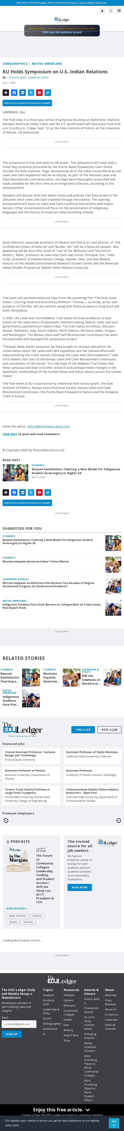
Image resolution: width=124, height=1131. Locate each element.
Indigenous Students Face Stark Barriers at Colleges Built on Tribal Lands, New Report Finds (52, 606)
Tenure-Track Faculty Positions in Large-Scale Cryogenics (27, 791)
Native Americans (47, 64)
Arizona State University (20, 759)
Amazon (37, 923)
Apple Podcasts (17, 923)
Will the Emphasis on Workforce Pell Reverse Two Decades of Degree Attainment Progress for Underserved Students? (48, 584)
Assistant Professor (79, 770)
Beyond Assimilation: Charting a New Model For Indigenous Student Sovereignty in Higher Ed (76, 471)
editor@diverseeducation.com (48, 426)
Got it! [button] (114, 1123)
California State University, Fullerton (89, 756)
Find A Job (83, 729)
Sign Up (11, 1041)
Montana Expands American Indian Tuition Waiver (36, 561)
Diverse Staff (18, 77)
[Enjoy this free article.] (62, 1110)
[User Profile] (102, 10)
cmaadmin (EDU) (38, 77)
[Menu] (119, 10)
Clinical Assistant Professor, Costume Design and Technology (30, 753)
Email (5, 1025)
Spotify (13, 929)
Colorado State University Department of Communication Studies (91, 799)
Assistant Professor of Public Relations (92, 752)
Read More (80, 878)
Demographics (15, 64)
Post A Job (109, 729)
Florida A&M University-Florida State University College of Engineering (27, 799)
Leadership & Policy (16, 579)
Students (38, 465)
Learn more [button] (12, 1125)
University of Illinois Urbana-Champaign (91, 775)
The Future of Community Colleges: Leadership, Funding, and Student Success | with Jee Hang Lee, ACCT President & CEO (45, 886)
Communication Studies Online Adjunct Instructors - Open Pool (92, 791)
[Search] (111, 10)
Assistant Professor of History (25, 770)
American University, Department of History (27, 776)
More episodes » (17, 915)
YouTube (28, 929)
